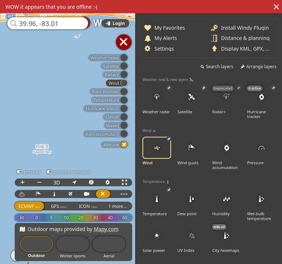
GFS (58, 206)
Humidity (226, 202)
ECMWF (29, 206)
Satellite (191, 100)
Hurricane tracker (261, 102)
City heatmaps (226, 238)
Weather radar (156, 100)
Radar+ (226, 100)
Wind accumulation (226, 153)
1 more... (117, 206)
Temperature (156, 202)
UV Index (191, 238)
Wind (156, 151)
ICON (88, 206)
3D (56, 182)
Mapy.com (106, 228)
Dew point (191, 202)
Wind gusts (191, 151)
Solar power (156, 238)
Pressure (261, 151)
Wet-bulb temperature (261, 204)
